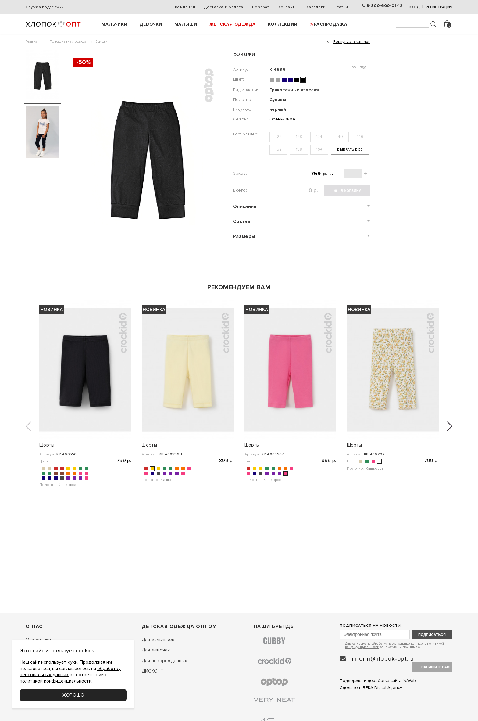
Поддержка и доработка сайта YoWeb (378, 680)
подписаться (432, 635)
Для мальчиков (158, 639)
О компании (182, 7)
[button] (28, 426)
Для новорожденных (164, 660)
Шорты (47, 445)
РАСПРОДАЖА (331, 24)
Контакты (288, 7)
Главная (33, 42)
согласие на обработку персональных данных (387, 644)
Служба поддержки (45, 7)
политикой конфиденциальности (55, 681)
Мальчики (114, 24)
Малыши (185, 24)
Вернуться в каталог (351, 41)
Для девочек (156, 650)
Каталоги (316, 7)
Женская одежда (232, 24)
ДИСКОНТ (153, 671)
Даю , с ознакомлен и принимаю (394, 645)
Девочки (151, 24)
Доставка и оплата (223, 7)
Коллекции (283, 24)
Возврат (260, 7)
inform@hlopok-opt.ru (383, 658)
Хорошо (73, 695)
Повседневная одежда (68, 42)
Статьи (341, 7)
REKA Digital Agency (382, 687)
